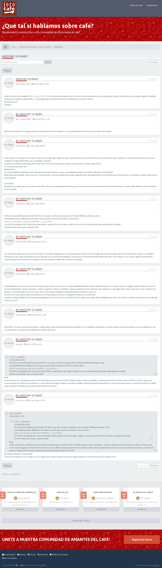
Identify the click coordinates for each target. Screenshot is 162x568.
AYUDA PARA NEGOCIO (102, 492)
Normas (21, 554)
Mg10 (20, 344)
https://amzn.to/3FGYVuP (39, 96)
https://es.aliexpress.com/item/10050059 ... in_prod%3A (28, 221)
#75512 (153, 269)
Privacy (32, 554)
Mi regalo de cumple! (143, 492)
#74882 (153, 114)
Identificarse (152, 5)
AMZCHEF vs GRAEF (15, 56)
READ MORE (20, 509)
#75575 (153, 309)
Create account (136, 5)
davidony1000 (24, 84)
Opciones (142, 465)
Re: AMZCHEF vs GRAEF (29, 114)
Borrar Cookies (9, 558)
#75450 (153, 236)
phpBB (43, 565)
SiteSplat (28, 565)
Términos (43, 554)
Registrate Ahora (142, 539)
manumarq (22, 314)
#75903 (153, 339)
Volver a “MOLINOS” (11, 474)
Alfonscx (21, 145)
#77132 (153, 395)
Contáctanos (8, 554)
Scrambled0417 (24, 119)
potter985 (22, 241)
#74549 (153, 79)
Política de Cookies (59, 554)
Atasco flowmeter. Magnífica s (21, 492)
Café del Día (62, 492)
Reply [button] (7, 70)
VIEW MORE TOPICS (81, 520)
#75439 (153, 198)
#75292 (153, 140)
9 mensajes (154, 62)
